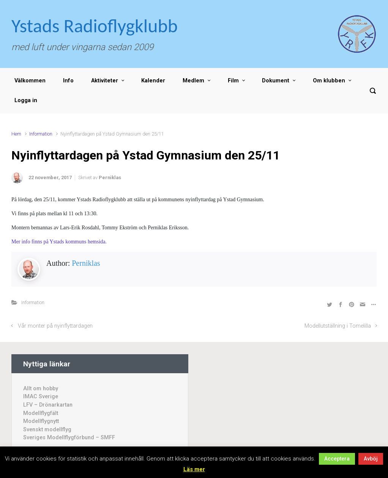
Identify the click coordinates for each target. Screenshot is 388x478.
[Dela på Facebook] (340, 304)
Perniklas (110, 177)
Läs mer (194, 469)
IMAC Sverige (40, 396)
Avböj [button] (371, 459)
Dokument (275, 80)
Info (68, 80)
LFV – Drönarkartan (48, 405)
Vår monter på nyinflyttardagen (55, 326)
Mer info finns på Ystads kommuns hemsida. (59, 242)
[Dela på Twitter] (329, 304)
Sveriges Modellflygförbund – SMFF (69, 437)
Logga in (25, 100)
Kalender (153, 80)
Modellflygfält (40, 413)
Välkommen (30, 80)
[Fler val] (373, 304)
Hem (16, 134)
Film (233, 80)
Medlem (193, 80)
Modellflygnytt (41, 421)
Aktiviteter (104, 80)
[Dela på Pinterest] (351, 304)
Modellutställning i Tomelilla (337, 326)
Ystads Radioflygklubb (94, 25)
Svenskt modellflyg (47, 429)
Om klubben (329, 80)
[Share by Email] (362, 304)
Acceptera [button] (337, 459)
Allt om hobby (40, 388)
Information (40, 134)
